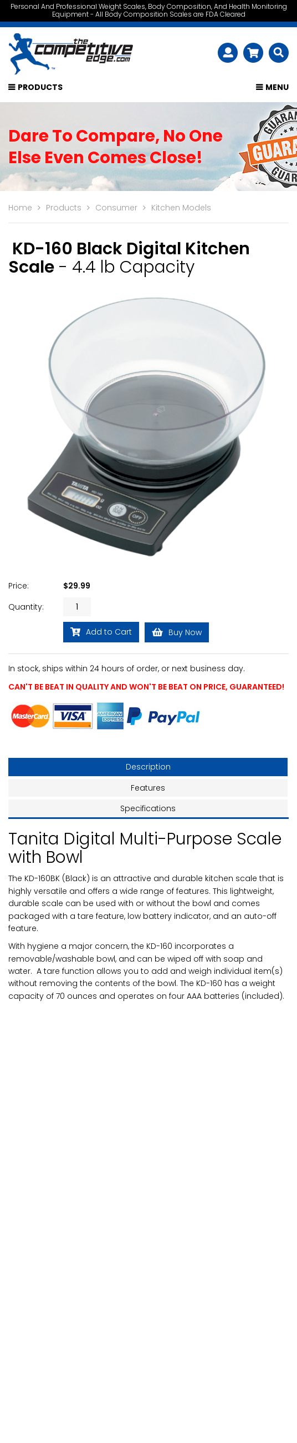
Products (40, 89)
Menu (277, 89)
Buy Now (177, 633)
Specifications (148, 809)
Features (148, 789)
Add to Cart (101, 633)
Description (148, 768)
